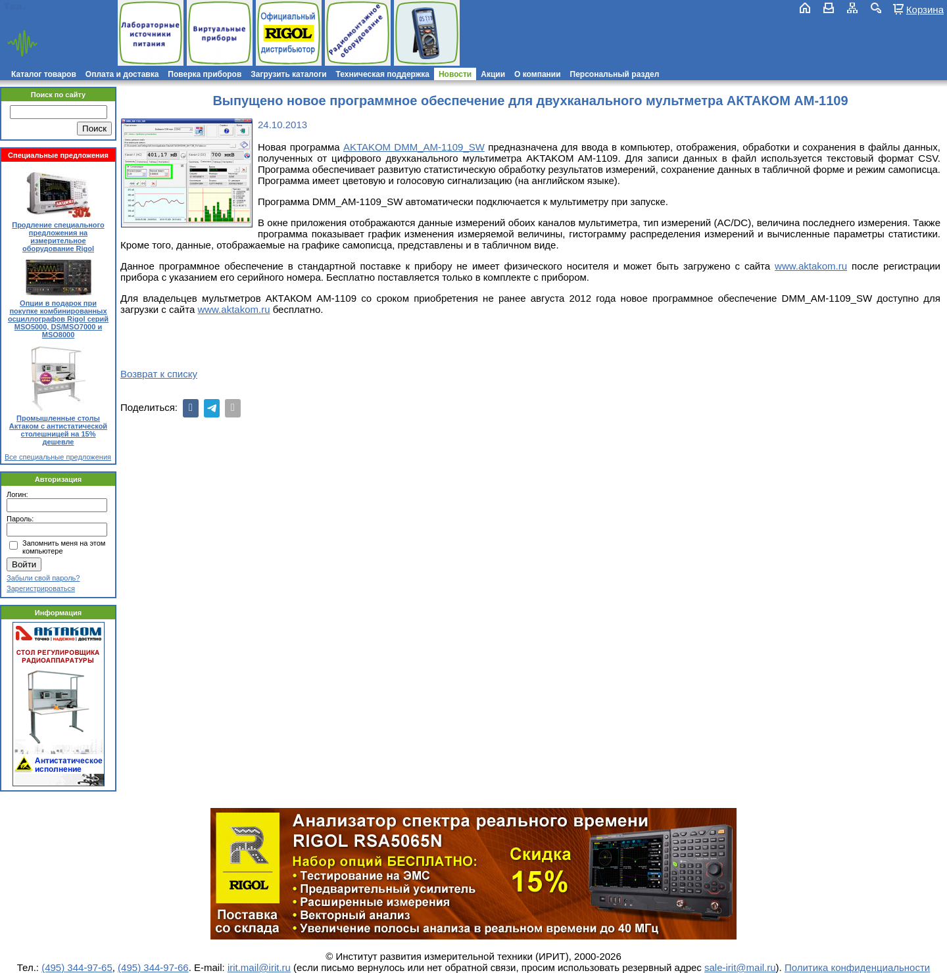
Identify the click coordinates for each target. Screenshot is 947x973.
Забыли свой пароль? (43, 578)
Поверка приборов (204, 74)
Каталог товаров (43, 74)
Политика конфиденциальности (857, 967)
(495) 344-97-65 (76, 967)
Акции (493, 74)
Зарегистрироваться (41, 588)
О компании (537, 74)
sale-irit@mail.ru (740, 967)
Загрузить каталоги (288, 74)
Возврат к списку (158, 373)
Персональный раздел (615, 74)
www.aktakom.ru (811, 266)
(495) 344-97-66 (153, 967)
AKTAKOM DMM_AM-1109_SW (414, 147)
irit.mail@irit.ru (44, 17)
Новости (455, 74)
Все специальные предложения (58, 457)
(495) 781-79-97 (67, 6)
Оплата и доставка (122, 74)
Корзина (925, 9)
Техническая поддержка (382, 74)
